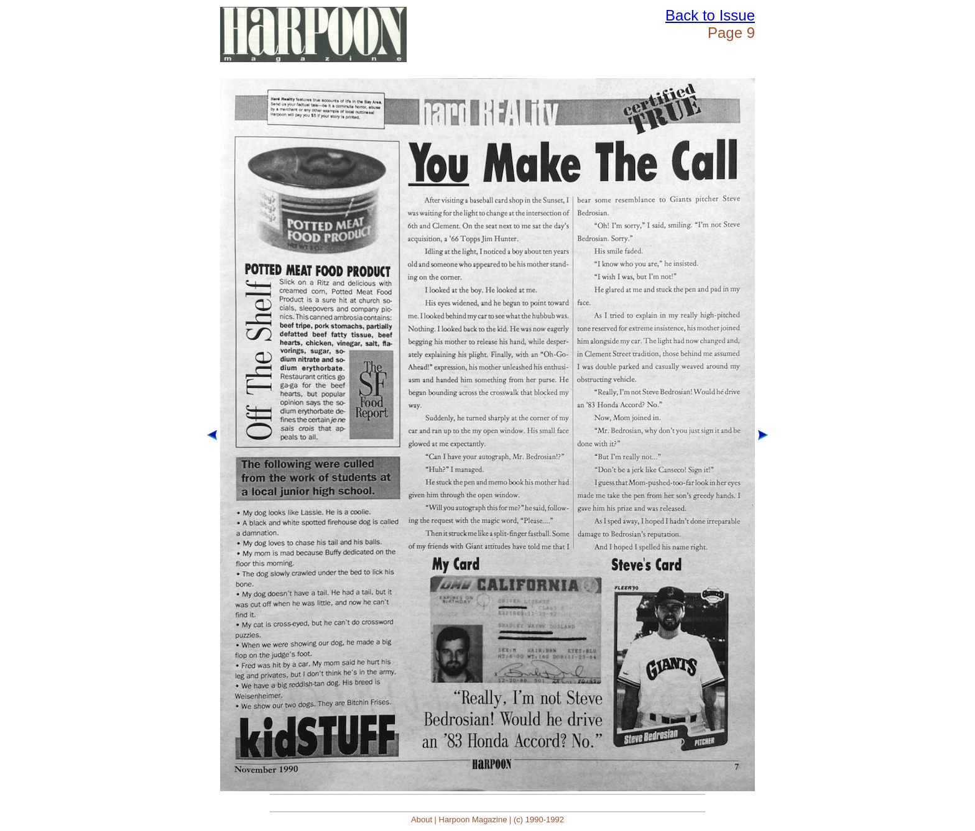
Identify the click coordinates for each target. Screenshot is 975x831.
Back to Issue (710, 15)
